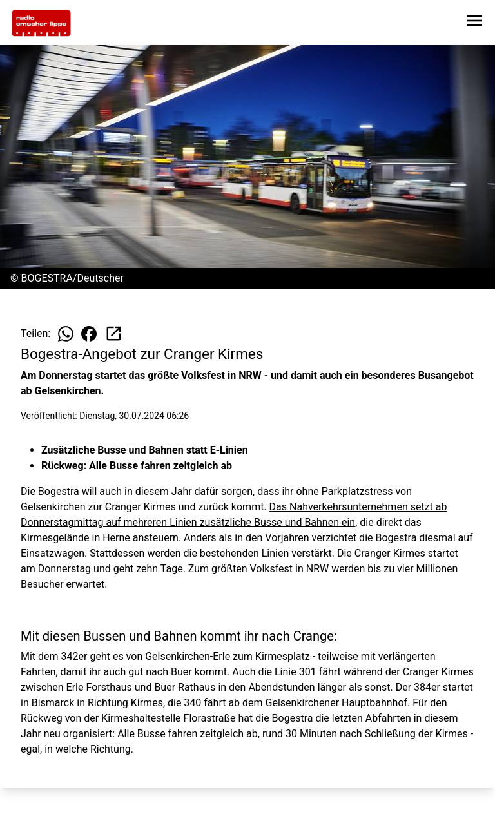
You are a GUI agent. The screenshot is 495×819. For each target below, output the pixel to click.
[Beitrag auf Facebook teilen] (89, 334)
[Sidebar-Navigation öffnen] (474, 22)
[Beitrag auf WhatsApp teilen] (65, 334)
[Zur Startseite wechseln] (41, 23)
